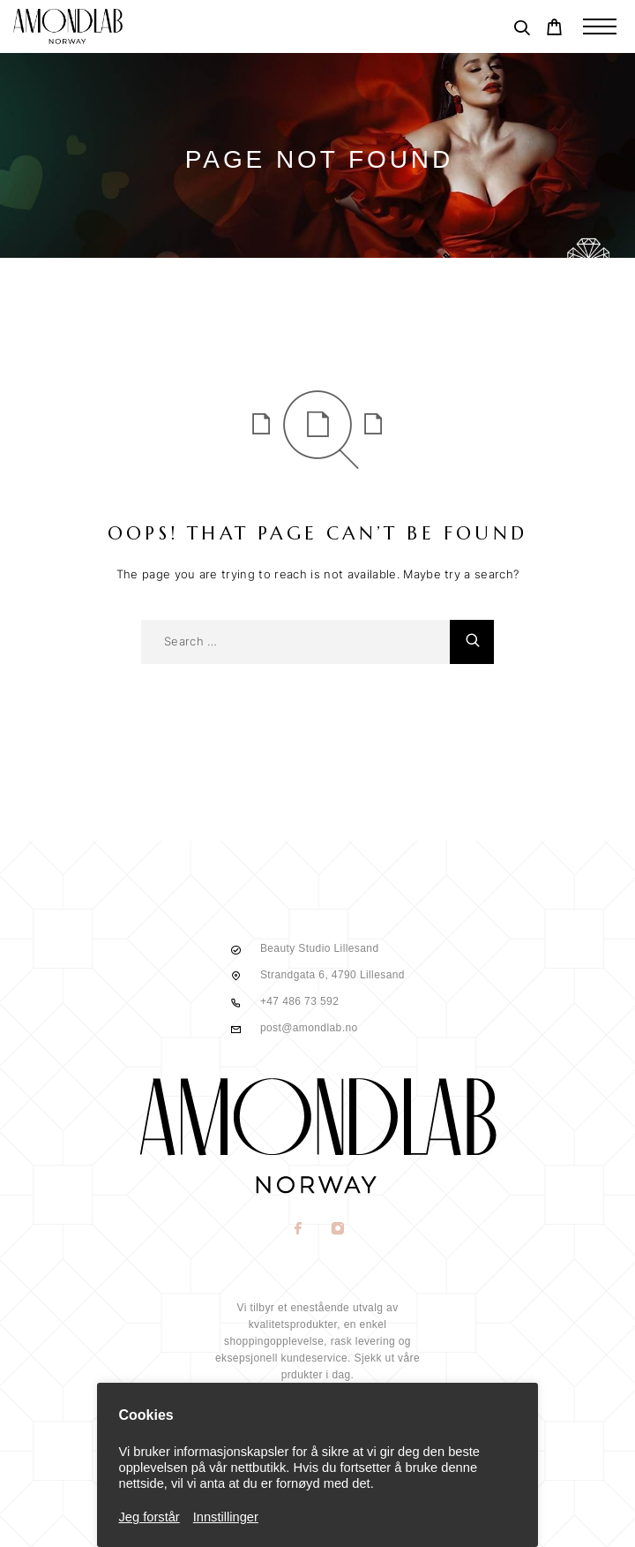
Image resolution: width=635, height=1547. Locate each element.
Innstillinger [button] (225, 1517)
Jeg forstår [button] (149, 1517)
